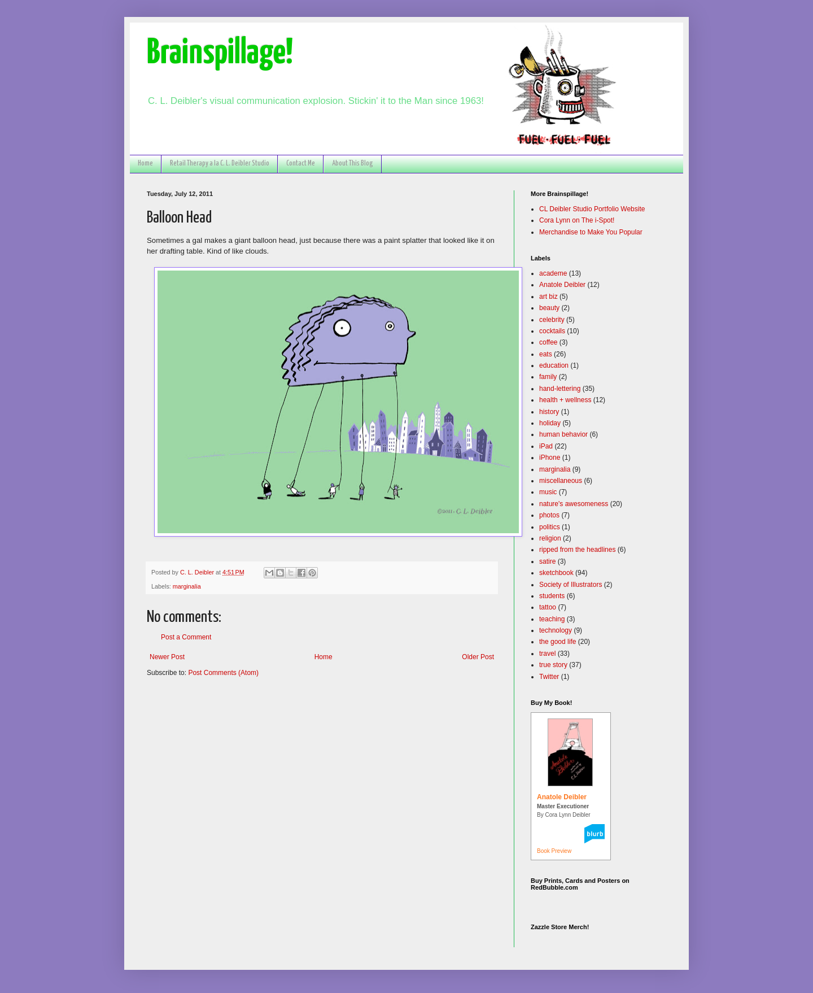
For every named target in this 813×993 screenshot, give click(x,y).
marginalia (187, 586)
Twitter (549, 677)
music (548, 492)
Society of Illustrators (570, 585)
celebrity (552, 320)
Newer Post (167, 657)
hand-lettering (559, 389)
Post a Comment (186, 637)
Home (145, 163)
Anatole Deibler (562, 285)
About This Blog (352, 163)
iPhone (549, 457)
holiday (550, 423)
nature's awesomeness (573, 504)
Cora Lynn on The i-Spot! (576, 220)
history (549, 412)
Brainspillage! (220, 53)
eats (545, 354)
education (554, 365)
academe (553, 273)
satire (547, 561)
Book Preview (554, 851)
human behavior (563, 434)
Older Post (478, 657)
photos (549, 515)
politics (549, 527)
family (548, 377)
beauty (549, 308)
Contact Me (300, 163)
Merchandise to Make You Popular (590, 232)
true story (553, 665)
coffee (548, 342)
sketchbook (556, 573)
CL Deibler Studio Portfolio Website (592, 209)
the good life (557, 642)
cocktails (552, 331)
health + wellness (565, 400)
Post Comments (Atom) (223, 673)
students (552, 596)
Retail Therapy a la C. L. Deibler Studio (219, 163)
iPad (546, 446)
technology (555, 630)
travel (547, 653)
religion (550, 538)
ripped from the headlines (577, 550)
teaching (552, 619)
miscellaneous (560, 481)
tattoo (547, 607)
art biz (548, 296)
